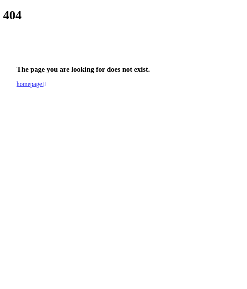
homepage (31, 84)
